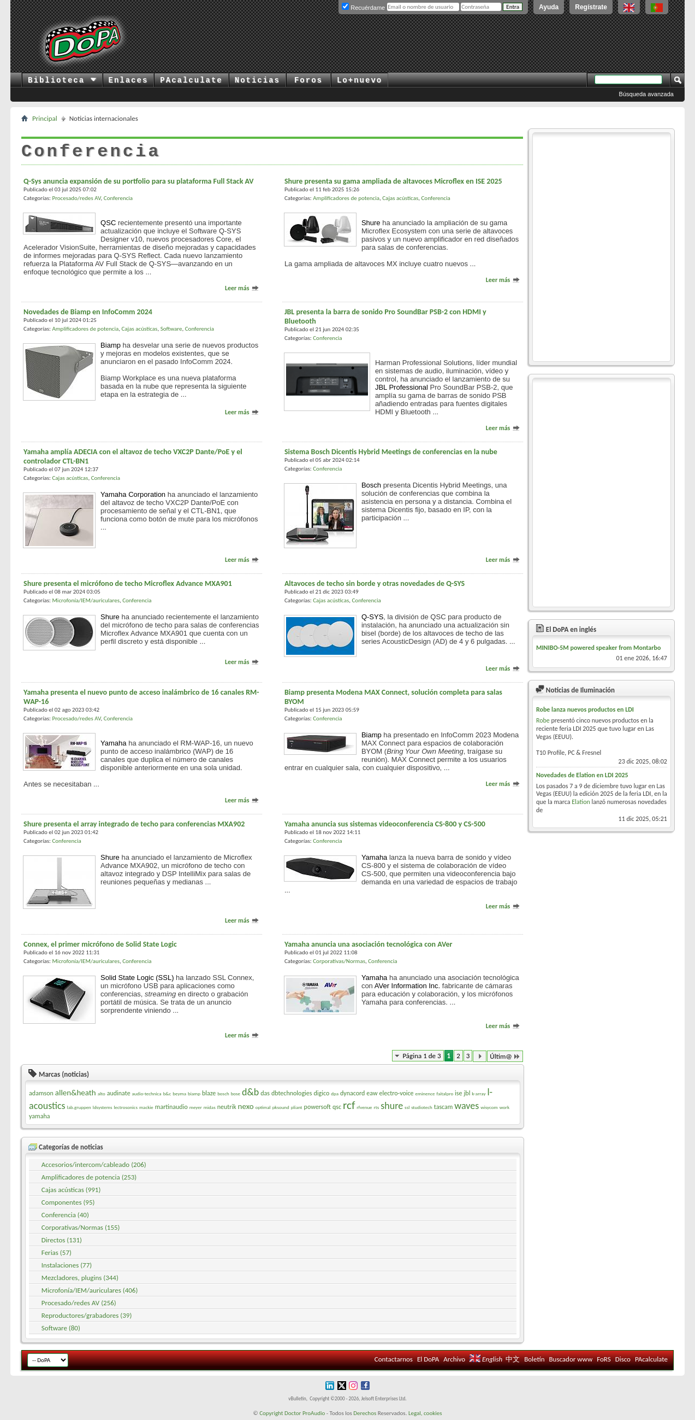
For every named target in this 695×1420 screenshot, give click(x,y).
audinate (118, 1093)
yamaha (39, 1116)
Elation (581, 802)
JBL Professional (401, 387)
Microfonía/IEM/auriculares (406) (89, 1290)
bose (235, 1093)
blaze (209, 1093)
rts (376, 1107)
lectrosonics (126, 1107)
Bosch (371, 485)
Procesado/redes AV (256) (78, 1303)
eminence (425, 1093)
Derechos (364, 1413)
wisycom (488, 1107)
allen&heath (75, 1093)
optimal (263, 1107)
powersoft (317, 1107)
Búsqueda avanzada (646, 94)
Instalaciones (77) (66, 1265)
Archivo (454, 1359)
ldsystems (102, 1107)
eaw (371, 1093)
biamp (194, 1093)
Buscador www (570, 1359)
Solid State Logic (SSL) (137, 977)
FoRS (604, 1359)
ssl (407, 1107)
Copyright (271, 1413)
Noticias (257, 80)
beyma (179, 1093)
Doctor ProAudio (304, 1413)
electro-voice (396, 1093)
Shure (371, 223)
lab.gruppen (79, 1107)
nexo (246, 1106)
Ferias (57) (56, 1252)
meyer (195, 1107)
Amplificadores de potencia (346, 198)
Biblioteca (62, 80)
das (265, 1093)
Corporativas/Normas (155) (80, 1227)
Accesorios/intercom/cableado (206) (93, 1164)
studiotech (421, 1107)
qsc (336, 1107)
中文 (513, 1359)
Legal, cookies (425, 1413)
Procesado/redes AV (76, 198)
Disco (623, 1359)
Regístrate (591, 7)
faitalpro (444, 1093)
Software (171, 328)
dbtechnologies (291, 1093)
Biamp (110, 345)
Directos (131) (61, 1240)
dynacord (352, 1093)
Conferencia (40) (65, 1215)
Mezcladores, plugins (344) (79, 1278)
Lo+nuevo (359, 80)
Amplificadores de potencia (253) (88, 1177)
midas (210, 1107)
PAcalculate (191, 80)
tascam (443, 1107)
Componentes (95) (68, 1202)
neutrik (226, 1107)
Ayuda (549, 7)
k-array (478, 1093)
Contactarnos (394, 1359)
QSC (108, 223)
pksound (280, 1107)
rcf (349, 1105)
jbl (467, 1093)
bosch (223, 1093)
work (504, 1107)
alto (101, 1093)
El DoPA (428, 1359)
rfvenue (364, 1107)
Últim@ (505, 1056)
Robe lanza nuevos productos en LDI (585, 709)
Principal (44, 118)
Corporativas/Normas (339, 961)
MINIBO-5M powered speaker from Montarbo (598, 648)
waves (466, 1106)
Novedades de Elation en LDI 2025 (582, 775)
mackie (146, 1107)
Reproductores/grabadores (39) (86, 1315)
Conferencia (118, 198)
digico (321, 1093)
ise (458, 1093)
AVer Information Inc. (407, 986)
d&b (250, 1092)
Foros (308, 80)
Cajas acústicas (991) (71, 1190)
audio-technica (147, 1093)
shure (392, 1106)
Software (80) (60, 1328)
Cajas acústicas (400, 198)
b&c (167, 1093)
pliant (296, 1107)
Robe (543, 720)
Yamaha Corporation (132, 494)
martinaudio (171, 1107)
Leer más (242, 288)
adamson (41, 1093)
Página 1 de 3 (421, 1056)
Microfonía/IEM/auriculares (85, 600)
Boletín (534, 1359)
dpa (334, 1093)
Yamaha (113, 743)
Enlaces (128, 80)
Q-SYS (372, 617)
